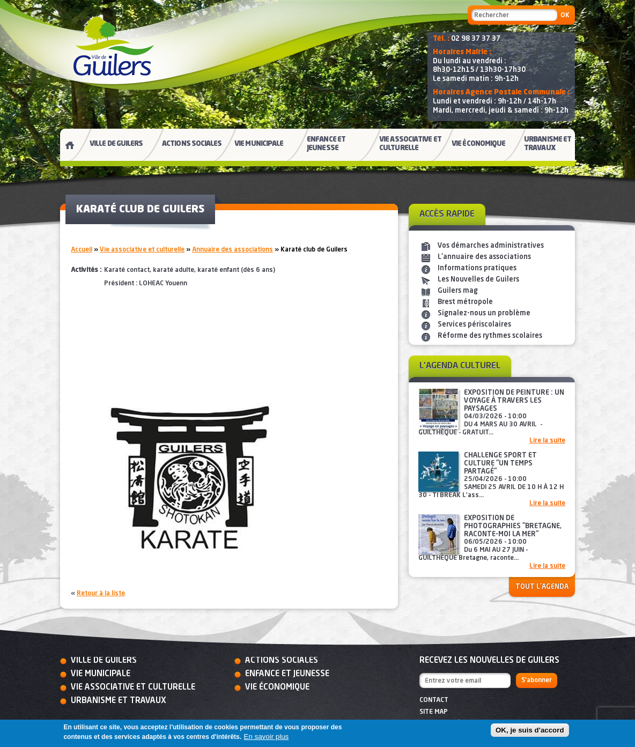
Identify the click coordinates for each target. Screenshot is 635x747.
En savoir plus (266, 737)
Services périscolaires (474, 324)
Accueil (81, 250)
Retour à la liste (101, 593)
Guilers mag (458, 290)
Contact (433, 700)
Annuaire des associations (232, 250)
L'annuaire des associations (484, 257)
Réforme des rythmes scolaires (490, 335)
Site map (433, 712)
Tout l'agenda (541, 586)
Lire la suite (547, 441)
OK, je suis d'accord (530, 730)
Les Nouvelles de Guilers (478, 279)
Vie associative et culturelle (142, 250)
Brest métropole (465, 302)
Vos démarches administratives (491, 245)
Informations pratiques (477, 268)
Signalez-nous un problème (484, 313)
